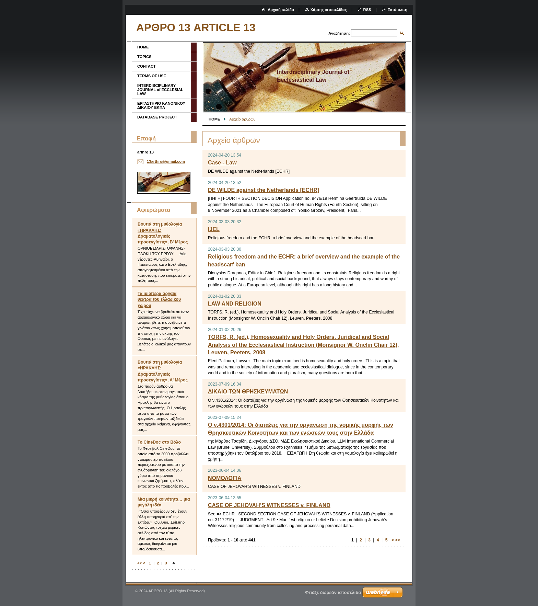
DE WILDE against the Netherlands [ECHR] (263, 190)
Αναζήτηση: (339, 33)
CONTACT (146, 66)
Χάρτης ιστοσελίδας (329, 10)
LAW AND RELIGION (234, 304)
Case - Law (222, 162)
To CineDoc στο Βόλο (159, 442)
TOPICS (144, 57)
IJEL (214, 229)
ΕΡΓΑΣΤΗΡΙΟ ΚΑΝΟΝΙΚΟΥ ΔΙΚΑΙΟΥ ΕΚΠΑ (161, 105)
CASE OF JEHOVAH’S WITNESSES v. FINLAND (269, 505)
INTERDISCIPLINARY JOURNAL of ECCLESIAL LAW (160, 89)
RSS (367, 10)
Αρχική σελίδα (281, 10)
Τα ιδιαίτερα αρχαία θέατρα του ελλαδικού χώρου (159, 299)
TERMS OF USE (151, 76)
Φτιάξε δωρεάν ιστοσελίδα (333, 592)
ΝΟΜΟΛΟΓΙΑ (225, 478)
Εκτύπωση (397, 10)
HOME (214, 119)
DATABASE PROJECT (157, 117)
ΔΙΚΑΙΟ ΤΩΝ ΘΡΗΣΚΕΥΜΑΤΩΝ (248, 392)
